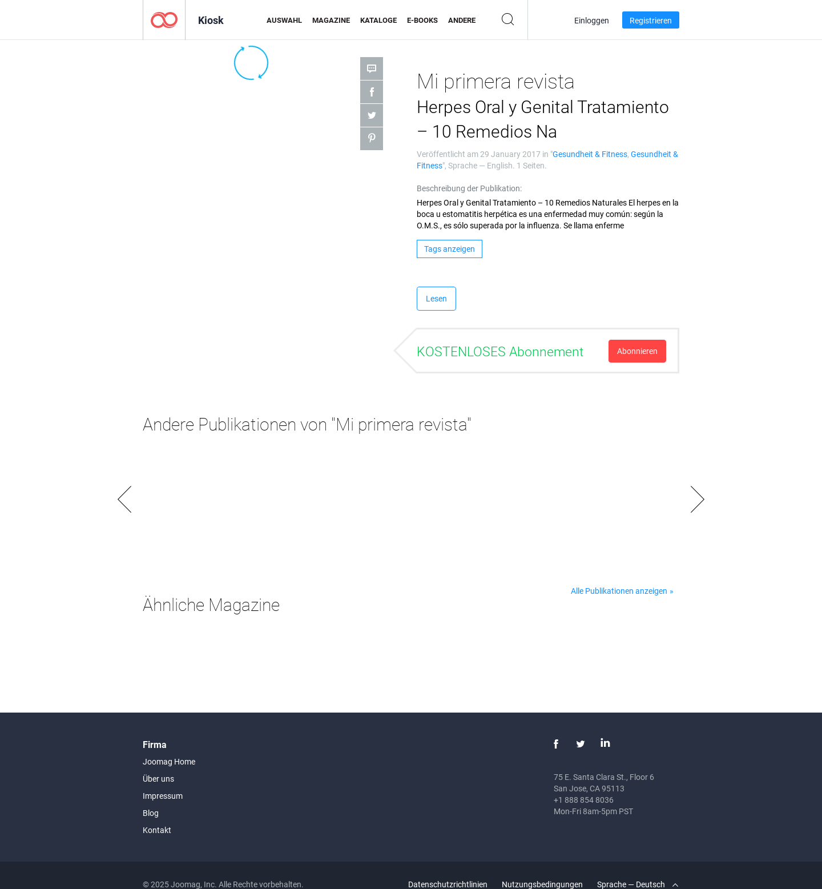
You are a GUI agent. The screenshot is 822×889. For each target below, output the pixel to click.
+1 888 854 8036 (584, 799)
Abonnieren (637, 350)
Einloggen (591, 20)
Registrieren (651, 20)
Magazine (331, 20)
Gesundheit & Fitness (590, 153)
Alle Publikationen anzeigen (619, 590)
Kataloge (378, 20)
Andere (462, 20)
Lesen (436, 298)
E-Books (422, 20)
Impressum (163, 795)
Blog (151, 812)
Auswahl (284, 20)
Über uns (158, 778)
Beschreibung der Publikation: (469, 188)
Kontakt (157, 829)
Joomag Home (169, 761)
